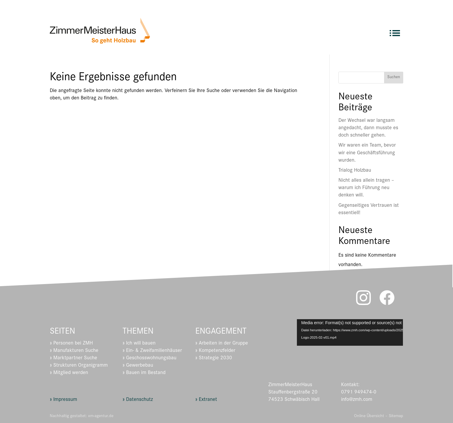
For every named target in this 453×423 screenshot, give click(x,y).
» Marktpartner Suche (73, 358)
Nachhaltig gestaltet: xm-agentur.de (81, 416)
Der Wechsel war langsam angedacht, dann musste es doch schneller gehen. (368, 128)
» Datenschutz (138, 400)
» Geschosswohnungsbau (149, 358)
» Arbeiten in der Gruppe (221, 343)
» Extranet (206, 400)
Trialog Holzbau (354, 170)
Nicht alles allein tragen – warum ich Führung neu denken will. (366, 188)
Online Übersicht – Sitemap (378, 416)
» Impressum (63, 400)
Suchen (393, 78)
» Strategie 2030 (213, 358)
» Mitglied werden (69, 373)
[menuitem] (394, 30)
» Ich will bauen (139, 343)
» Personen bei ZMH (71, 343)
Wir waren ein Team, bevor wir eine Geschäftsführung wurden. (367, 153)
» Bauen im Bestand (144, 373)
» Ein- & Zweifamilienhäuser (152, 351)
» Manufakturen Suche (74, 351)
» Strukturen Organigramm (79, 365)
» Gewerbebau (138, 365)
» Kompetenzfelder (215, 351)
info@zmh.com (356, 400)
